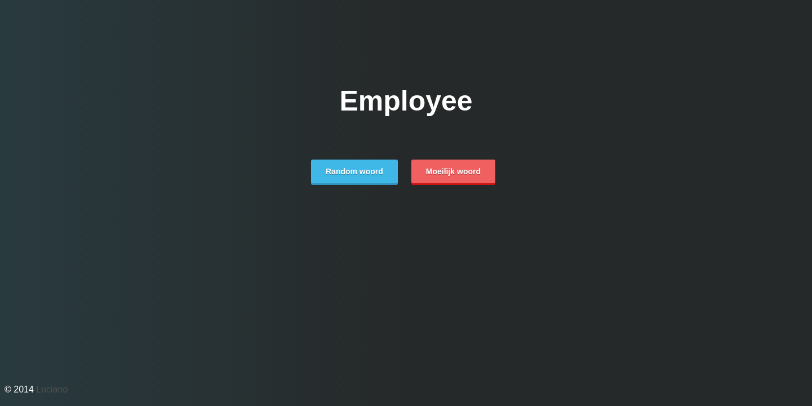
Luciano (52, 389)
